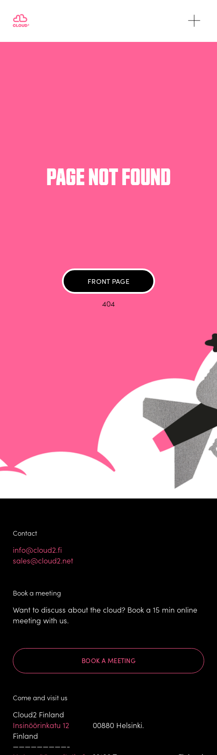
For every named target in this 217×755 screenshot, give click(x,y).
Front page (108, 281)
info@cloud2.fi (37, 550)
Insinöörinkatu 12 (41, 725)
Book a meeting (108, 660)
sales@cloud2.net (43, 560)
